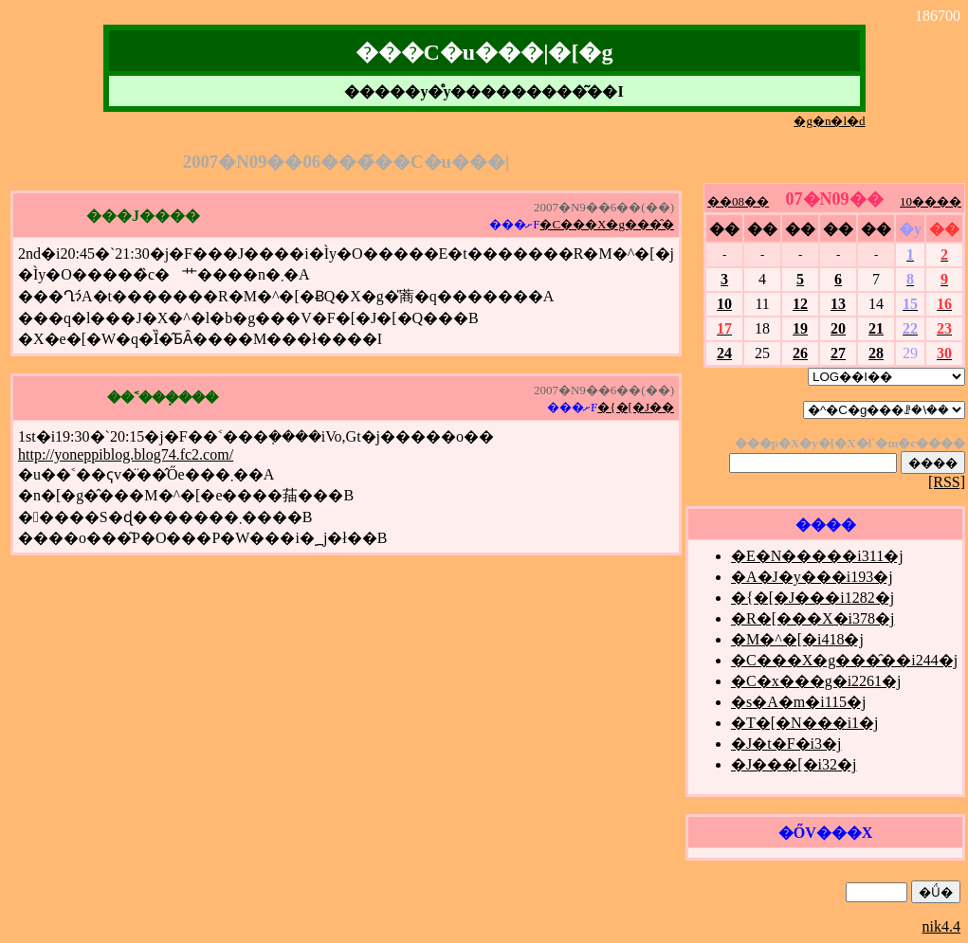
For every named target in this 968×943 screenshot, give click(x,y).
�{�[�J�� (635, 407)
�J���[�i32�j (793, 764)
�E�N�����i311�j (817, 556)
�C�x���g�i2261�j (816, 681)
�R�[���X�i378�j (812, 618)
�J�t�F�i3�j (786, 743)
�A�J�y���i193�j (812, 577)
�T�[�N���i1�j (805, 723)
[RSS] (946, 482)
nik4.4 (941, 926)
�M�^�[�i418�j (797, 639)
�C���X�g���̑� (606, 224)
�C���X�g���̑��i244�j (844, 660)
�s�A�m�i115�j (799, 702)
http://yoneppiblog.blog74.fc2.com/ (125, 454)
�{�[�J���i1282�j (812, 597)
